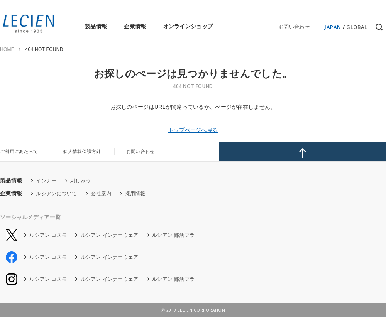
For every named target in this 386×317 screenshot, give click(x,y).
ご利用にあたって (19, 151)
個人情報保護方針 (82, 151)
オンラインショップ (188, 26)
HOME (7, 49)
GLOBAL (356, 27)
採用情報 (135, 193)
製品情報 (96, 26)
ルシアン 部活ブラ (173, 235)
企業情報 (135, 26)
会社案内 (101, 193)
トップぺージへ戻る (193, 130)
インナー (46, 181)
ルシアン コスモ (48, 235)
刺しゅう (80, 181)
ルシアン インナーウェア (110, 235)
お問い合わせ (294, 27)
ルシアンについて (56, 193)
